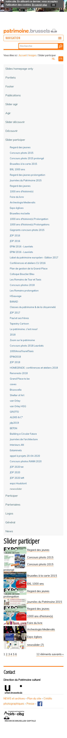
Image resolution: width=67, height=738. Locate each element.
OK (53, 5)
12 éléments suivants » (49, 654)
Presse (30, 703)
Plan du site (34, 698)
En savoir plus (39, 4)
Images (32, 55)
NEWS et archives (14, 698)
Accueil (23, 55)
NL (54, 58)
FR (60, 58)
